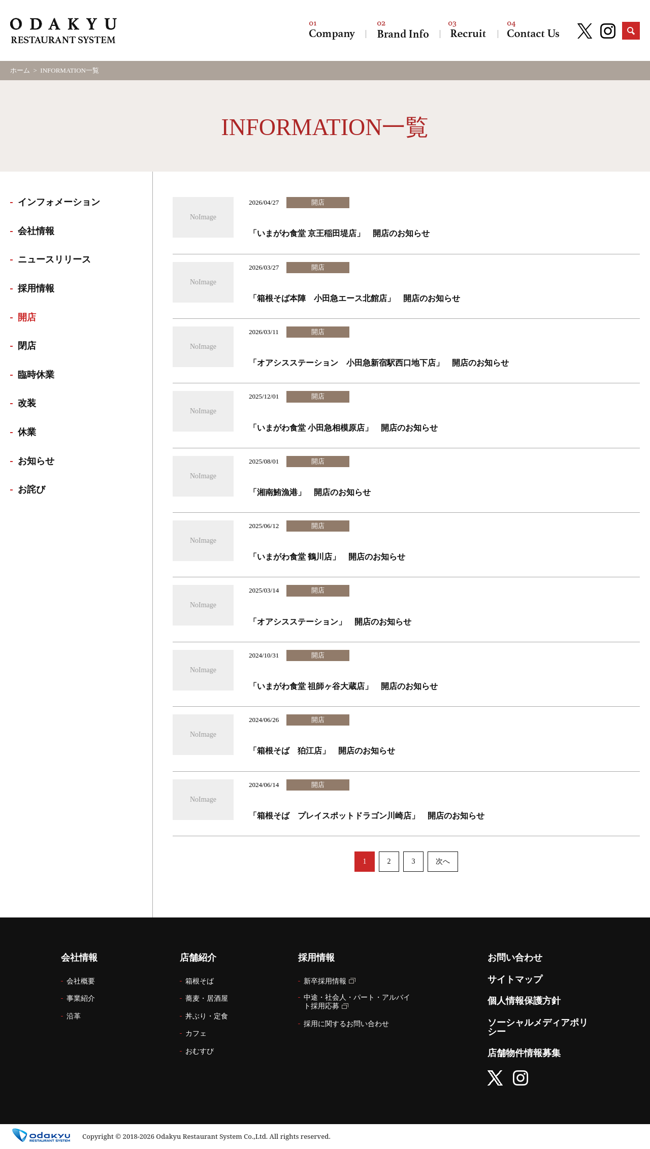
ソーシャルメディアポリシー (538, 1027)
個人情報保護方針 (524, 1000)
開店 (27, 317)
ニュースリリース (54, 259)
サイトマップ (515, 979)
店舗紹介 (403, 30)
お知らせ (36, 461)
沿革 (74, 1016)
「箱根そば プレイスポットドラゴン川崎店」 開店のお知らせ (366, 815)
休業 (27, 432)
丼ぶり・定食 (206, 1016)
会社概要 (81, 981)
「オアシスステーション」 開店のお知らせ (330, 621)
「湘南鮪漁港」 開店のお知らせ (310, 492)
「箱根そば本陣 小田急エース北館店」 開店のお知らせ (354, 298)
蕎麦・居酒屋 (206, 998)
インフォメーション (59, 202)
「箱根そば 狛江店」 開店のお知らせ (322, 750)
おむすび (199, 1051)
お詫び (31, 489)
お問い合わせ (533, 30)
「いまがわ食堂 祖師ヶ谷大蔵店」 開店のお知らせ (343, 686)
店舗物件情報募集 (524, 1053)
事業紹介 (81, 998)
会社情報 (332, 30)
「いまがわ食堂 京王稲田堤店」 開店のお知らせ (339, 233)
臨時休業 (36, 375)
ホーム (20, 70)
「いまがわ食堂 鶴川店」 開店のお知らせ (327, 556)
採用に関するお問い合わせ (346, 1024)
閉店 (27, 346)
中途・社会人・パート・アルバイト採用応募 (357, 1002)
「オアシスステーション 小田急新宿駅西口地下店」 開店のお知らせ (379, 362)
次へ (443, 861)
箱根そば (199, 981)
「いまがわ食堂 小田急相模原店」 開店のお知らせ (343, 427)
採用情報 (469, 30)
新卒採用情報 (325, 981)
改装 (27, 403)
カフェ (196, 1033)
